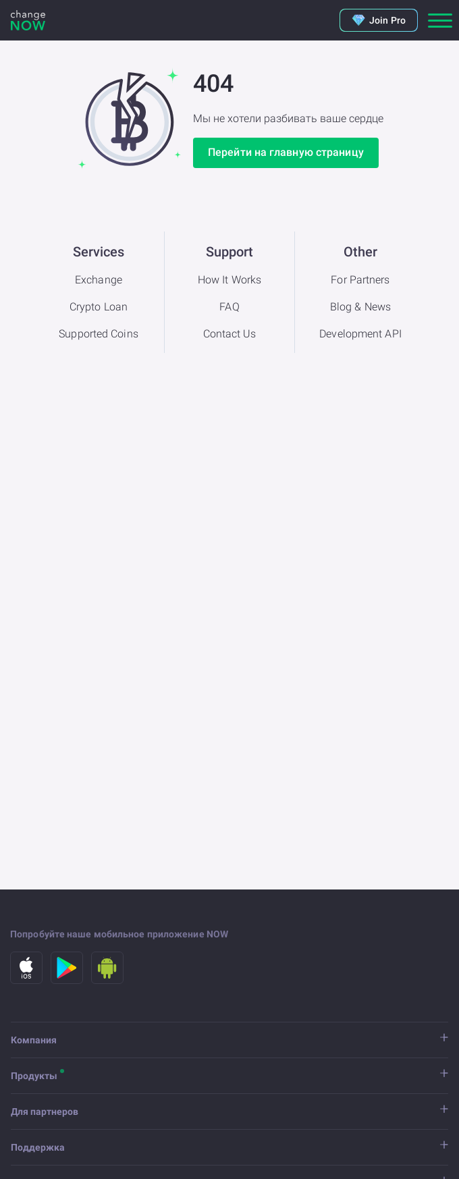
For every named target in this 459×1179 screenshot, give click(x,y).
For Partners (360, 279)
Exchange (98, 279)
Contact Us (229, 333)
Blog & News (360, 306)
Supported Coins (98, 333)
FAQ (229, 306)
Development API (360, 333)
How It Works (229, 279)
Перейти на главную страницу (286, 152)
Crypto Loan (99, 306)
